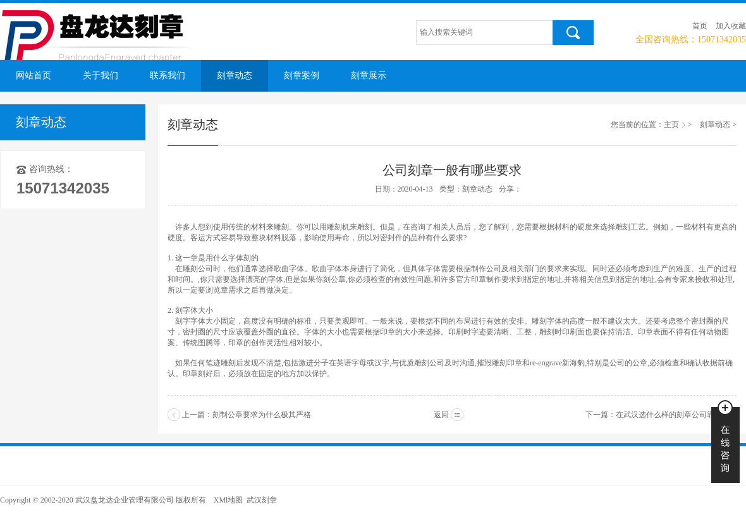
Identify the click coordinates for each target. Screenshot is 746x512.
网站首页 (33, 75)
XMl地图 (228, 500)
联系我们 (167, 75)
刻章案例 (301, 75)
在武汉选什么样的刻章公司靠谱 (669, 414)
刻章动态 (234, 75)
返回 (441, 414)
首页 (699, 25)
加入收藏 (731, 25)
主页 (671, 124)
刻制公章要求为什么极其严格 (261, 414)
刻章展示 (368, 75)
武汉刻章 (262, 500)
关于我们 (100, 75)
